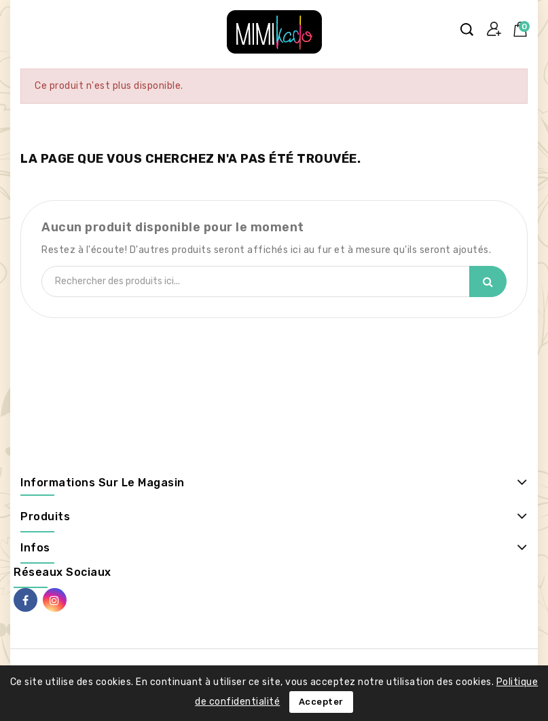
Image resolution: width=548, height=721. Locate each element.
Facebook (25, 600)
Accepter (321, 702)
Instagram (55, 600)
